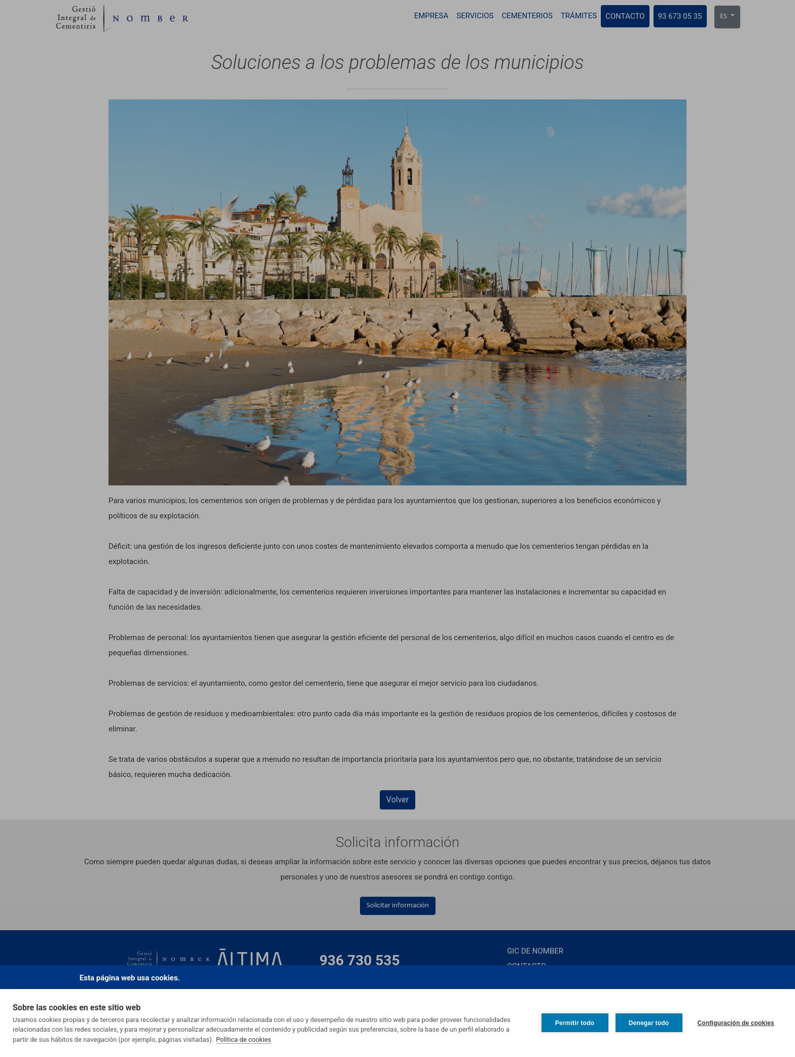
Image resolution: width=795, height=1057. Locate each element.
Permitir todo (574, 1023)
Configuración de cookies (736, 1023)
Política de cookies (243, 1039)
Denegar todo (649, 1023)
